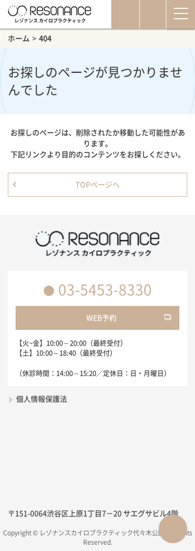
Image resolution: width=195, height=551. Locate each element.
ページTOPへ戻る (173, 529)
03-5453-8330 (105, 289)
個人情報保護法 (41, 398)
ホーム (19, 38)
